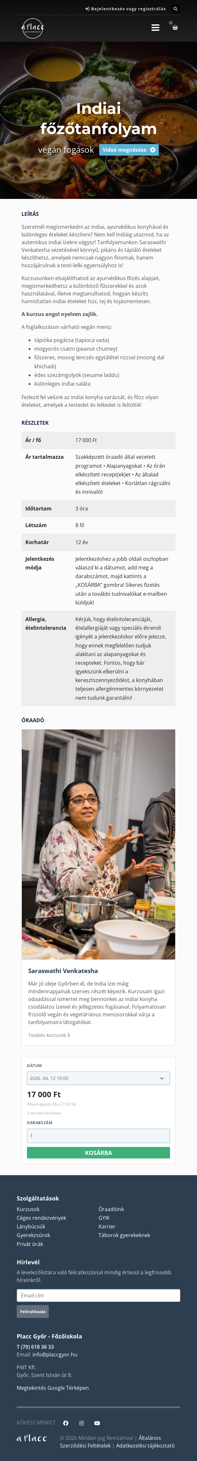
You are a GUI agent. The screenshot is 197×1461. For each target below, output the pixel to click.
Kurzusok (28, 1209)
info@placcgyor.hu (54, 1354)
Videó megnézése (129, 149)
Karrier (107, 1226)
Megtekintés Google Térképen (53, 1387)
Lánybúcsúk (31, 1226)
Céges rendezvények (41, 1217)
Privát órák (30, 1244)
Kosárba (98, 1153)
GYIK (104, 1217)
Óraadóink (111, 1209)
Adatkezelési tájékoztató (145, 1445)
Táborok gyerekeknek (124, 1235)
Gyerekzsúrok (33, 1235)
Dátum (34, 1065)
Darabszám (39, 1122)
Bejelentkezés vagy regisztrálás (128, 9)
